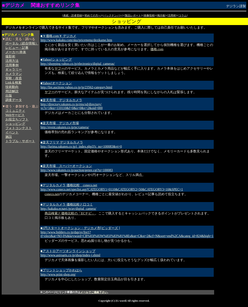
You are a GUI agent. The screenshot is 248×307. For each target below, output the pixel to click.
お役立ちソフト (16, 119)
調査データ (13, 100)
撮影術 (10, 56)
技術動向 (12, 87)
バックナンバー (112, 15)
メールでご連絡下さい (93, 292)
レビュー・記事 (16, 47)
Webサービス (15, 115)
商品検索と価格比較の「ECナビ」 (70, 213)
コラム (183, 15)
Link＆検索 (13, 82)
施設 (8, 136)
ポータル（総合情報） (21, 43)
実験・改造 (13, 78)
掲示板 (161, 15)
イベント (12, 132)
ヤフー (59, 68)
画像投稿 (149, 15)
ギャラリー (13, 69)
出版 (8, 95)
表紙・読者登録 (72, 15)
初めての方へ (93, 15)
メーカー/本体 (15, 52)
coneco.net (52, 194)
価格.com (157, 49)
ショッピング (15, 123)
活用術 (172, 15)
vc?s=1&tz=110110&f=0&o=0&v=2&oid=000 (71, 108)
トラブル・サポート (20, 141)
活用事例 (12, 65)
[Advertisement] (231, 87)
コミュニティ (15, 110)
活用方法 (12, 61)
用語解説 (12, 91)
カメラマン (13, 74)
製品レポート (133, 15)
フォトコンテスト (18, 128)
